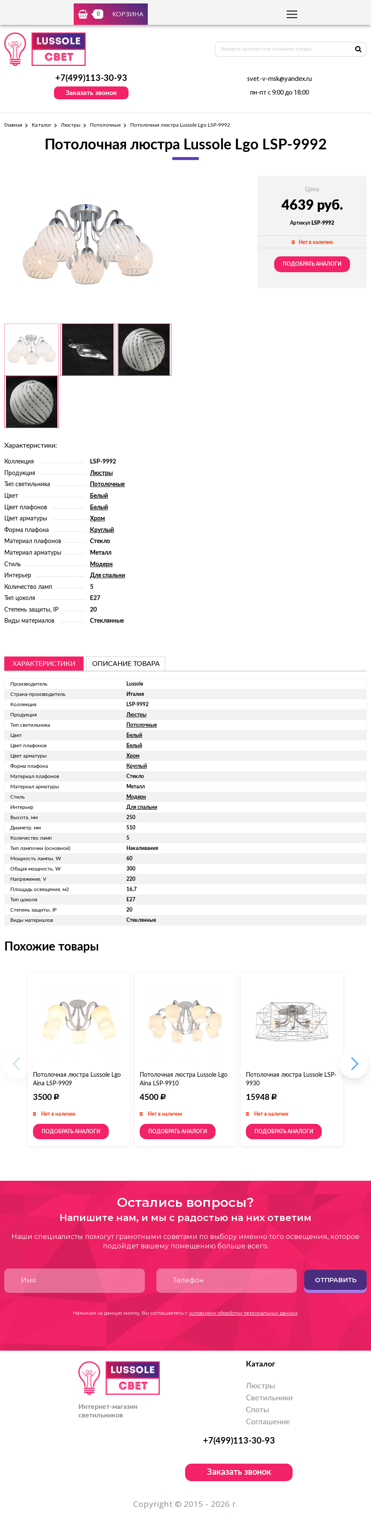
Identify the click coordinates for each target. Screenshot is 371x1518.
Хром (97, 519)
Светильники (269, 1398)
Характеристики (43, 663)
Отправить (335, 1280)
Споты (257, 1410)
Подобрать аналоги (312, 264)
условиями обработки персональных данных (243, 1313)
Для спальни (107, 576)
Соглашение (268, 1422)
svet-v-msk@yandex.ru (279, 79)
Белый (99, 496)
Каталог (41, 125)
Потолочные (105, 125)
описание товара (126, 663)
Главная (13, 125)
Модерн (101, 564)
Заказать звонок (91, 92)
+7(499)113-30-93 (91, 78)
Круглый (102, 530)
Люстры (71, 125)
